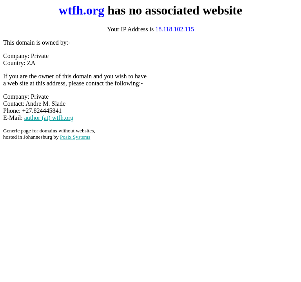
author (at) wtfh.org (48, 117)
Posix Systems (75, 137)
